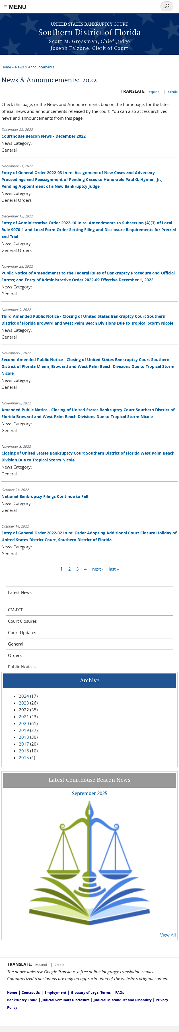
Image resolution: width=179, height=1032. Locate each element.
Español (155, 91)
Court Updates (22, 632)
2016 (24, 751)
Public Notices (22, 666)
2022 (24, 710)
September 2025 (89, 793)
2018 (24, 737)
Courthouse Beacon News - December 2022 (43, 136)
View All (168, 935)
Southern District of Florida (89, 33)
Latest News (20, 592)
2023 (24, 703)
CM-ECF (15, 609)
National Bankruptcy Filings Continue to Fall (44, 496)
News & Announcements (34, 67)
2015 (24, 757)
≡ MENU (15, 6)
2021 (24, 716)
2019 (24, 730)
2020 (24, 723)
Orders (15, 655)
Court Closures (22, 621)
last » (114, 569)
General (15, 644)
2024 (24, 696)
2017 (24, 744)
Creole (173, 91)
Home (6, 67)
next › (97, 569)
